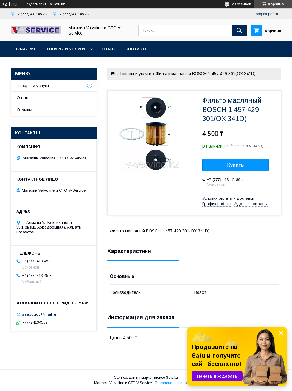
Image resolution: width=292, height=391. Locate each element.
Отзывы (24, 110)
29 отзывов (241, 4)
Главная (25, 49)
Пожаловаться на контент (176, 383)
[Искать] (239, 30)
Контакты (137, 49)
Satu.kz (172, 378)
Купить (235, 164)
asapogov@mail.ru (39, 314)
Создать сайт (35, 4)
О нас (108, 49)
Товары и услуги (65, 49)
